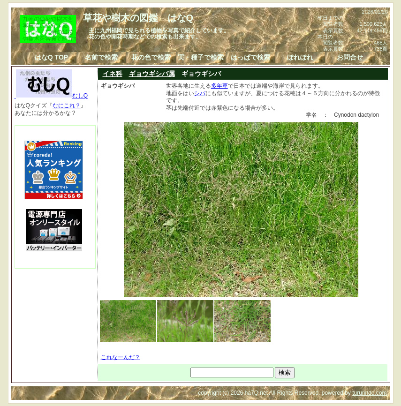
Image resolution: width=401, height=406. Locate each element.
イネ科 (112, 73)
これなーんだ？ (120, 357)
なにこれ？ (67, 105)
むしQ (51, 95)
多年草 (219, 86)
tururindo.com (369, 393)
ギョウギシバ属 (152, 73)
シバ (199, 93)
